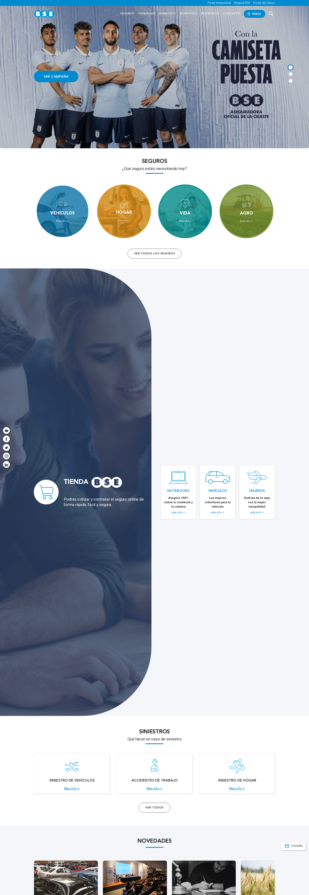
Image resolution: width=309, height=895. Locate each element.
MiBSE (254, 14)
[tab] (290, 67)
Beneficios (188, 13)
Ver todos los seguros (154, 253)
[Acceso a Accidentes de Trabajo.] (154, 775)
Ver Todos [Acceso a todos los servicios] (154, 812)
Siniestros (167, 13)
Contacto (231, 13)
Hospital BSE (242, 3)
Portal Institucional (219, 3)
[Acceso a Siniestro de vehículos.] (72, 775)
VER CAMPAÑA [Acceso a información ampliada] (56, 76)
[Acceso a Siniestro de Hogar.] (237, 775)
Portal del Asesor (264, 3)
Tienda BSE (146, 13)
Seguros (127, 13)
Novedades (210, 13)
